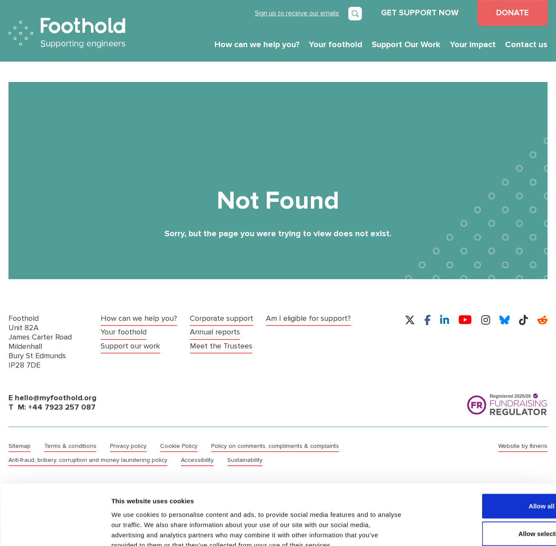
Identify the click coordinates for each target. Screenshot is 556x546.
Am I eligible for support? (308, 318)
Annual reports (215, 332)
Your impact (473, 45)
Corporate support (221, 318)
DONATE (512, 12)
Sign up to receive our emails (297, 13)
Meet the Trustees (221, 345)
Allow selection (485, 483)
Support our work (130, 345)
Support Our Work (406, 45)
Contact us (526, 45)
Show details (446, 529)
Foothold (66, 33)
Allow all (485, 455)
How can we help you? (256, 45)
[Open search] (355, 13)
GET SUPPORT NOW (419, 12)
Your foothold (335, 45)
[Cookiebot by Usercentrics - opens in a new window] (55, 529)
